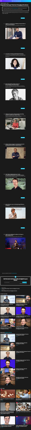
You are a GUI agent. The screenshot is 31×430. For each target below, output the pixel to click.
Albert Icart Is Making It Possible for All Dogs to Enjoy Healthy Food (14, 235)
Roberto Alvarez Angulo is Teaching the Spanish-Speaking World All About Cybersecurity (15, 145)
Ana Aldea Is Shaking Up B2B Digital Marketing (14, 53)
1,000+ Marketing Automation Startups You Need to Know (22, 426)
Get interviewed (14, 273)
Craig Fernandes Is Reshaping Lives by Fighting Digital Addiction (7, 426)
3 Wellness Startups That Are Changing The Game (21, 305)
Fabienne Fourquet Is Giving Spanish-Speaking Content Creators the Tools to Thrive (14, 114)
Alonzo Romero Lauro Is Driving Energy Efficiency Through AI (14, 205)
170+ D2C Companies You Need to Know (7, 399)
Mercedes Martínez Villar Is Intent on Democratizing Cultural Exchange (12, 84)
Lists (7, 314)
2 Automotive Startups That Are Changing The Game (6, 305)
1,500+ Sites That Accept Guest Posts (23, 411)
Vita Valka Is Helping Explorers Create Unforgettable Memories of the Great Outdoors (14, 175)
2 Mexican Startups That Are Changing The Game (6, 328)
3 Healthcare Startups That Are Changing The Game (22, 328)
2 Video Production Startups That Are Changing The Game (7, 317)
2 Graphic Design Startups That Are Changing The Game (23, 317)
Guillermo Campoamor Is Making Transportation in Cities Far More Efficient (15, 24)
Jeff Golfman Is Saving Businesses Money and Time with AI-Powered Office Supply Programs (7, 412)
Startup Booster (15, 8)
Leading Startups (3, 314)
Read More (22, 18)
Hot (1, 389)
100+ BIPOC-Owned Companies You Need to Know (23, 399)
